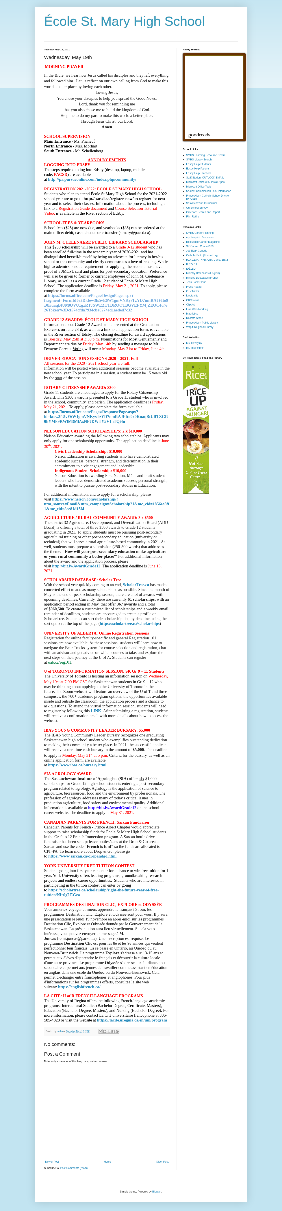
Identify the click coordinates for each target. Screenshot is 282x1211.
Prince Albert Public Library (202, 322)
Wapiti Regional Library (199, 327)
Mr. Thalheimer (195, 347)
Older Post (162, 1161)
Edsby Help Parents (198, 168)
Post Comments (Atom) (74, 1168)
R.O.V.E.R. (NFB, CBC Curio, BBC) (207, 259)
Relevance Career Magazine (203, 241)
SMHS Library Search (199, 159)
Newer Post (52, 1161)
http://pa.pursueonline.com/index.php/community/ (92, 179)
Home (107, 1161)
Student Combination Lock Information (208, 191)
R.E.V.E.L (192, 264)
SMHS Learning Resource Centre (206, 155)
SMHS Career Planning (200, 232)
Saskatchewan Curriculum (201, 203)
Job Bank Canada (196, 250)
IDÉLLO (191, 268)
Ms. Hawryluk (194, 343)
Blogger (156, 1191)
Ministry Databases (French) (202, 277)
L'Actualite (192, 295)
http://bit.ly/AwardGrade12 (76, 566)
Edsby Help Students (198, 164)
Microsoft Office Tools (198, 186)
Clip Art (190, 304)
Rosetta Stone (194, 318)
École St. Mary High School (124, 21)
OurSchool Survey (197, 207)
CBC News (192, 300)
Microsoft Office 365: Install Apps (205, 182)
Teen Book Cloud (196, 282)
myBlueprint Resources (199, 237)
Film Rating (193, 216)
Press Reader (194, 286)
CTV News (192, 291)
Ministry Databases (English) (203, 273)
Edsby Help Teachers (198, 173)
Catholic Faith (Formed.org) (202, 255)
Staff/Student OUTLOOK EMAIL (205, 177)
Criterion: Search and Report (203, 212)
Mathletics (192, 313)
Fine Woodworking (197, 309)
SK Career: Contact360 (199, 246)
